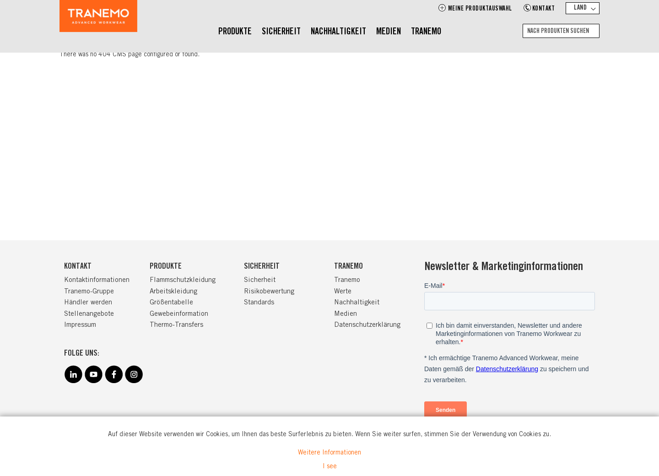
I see (330, 467)
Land (580, 8)
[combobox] (561, 31)
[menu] (330, 32)
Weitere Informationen (329, 453)
